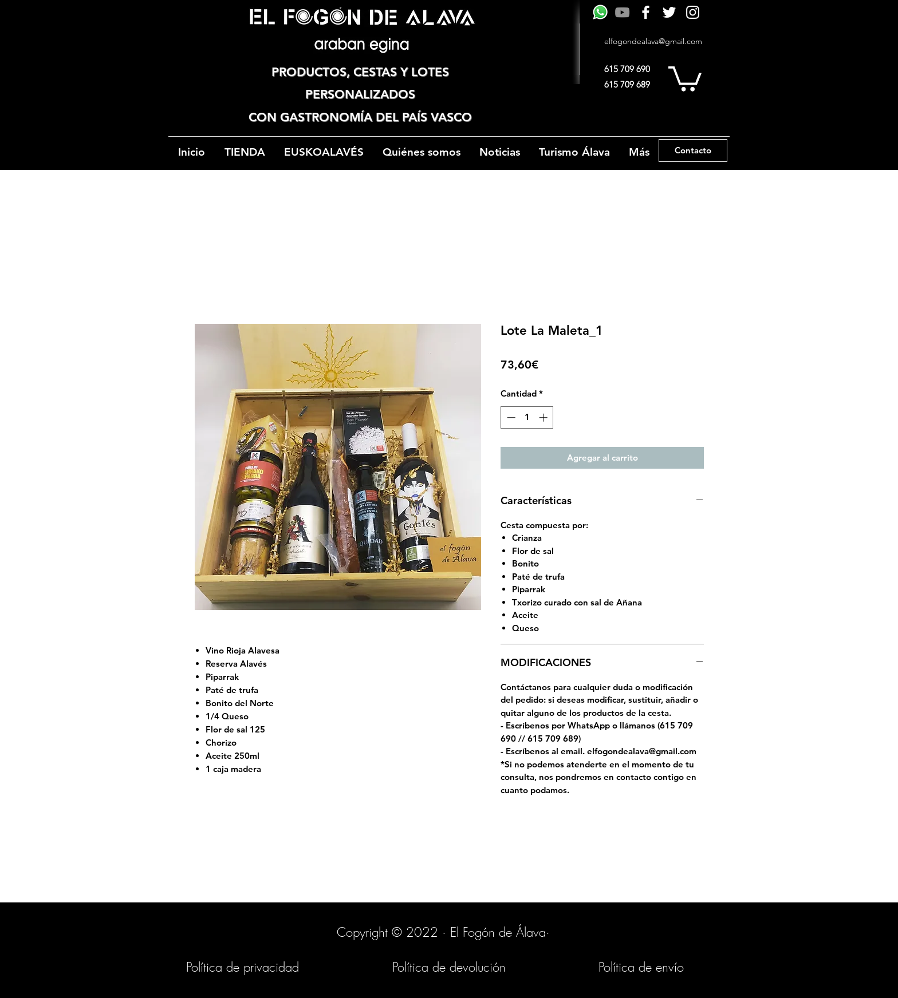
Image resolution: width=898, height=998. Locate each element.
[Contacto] (693, 150)
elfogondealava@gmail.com (653, 41)
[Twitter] (669, 12)
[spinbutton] (527, 417)
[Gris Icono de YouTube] (622, 12)
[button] (685, 78)
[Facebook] (646, 12)
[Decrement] (510, 417)
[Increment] (544, 417)
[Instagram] (693, 12)
